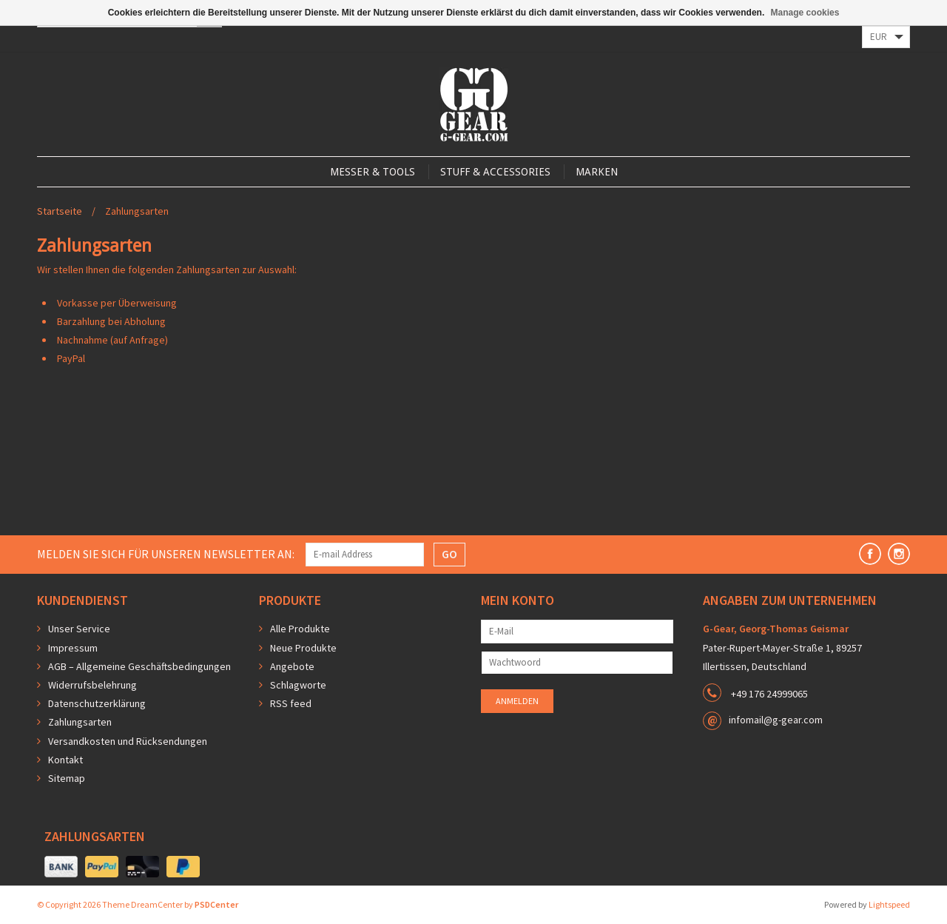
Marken (597, 172)
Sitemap (66, 778)
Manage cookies (805, 12)
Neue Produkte (303, 647)
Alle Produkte (300, 628)
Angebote (292, 666)
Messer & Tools (372, 172)
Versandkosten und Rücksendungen (127, 741)
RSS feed (290, 703)
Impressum (73, 647)
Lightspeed (889, 904)
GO (449, 553)
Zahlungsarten (137, 211)
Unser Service (79, 628)
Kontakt (65, 759)
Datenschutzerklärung (97, 703)
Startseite (59, 211)
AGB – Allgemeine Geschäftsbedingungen (139, 666)
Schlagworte (298, 685)
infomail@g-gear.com (776, 719)
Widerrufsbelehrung (92, 685)
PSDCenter (216, 904)
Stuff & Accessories (495, 172)
